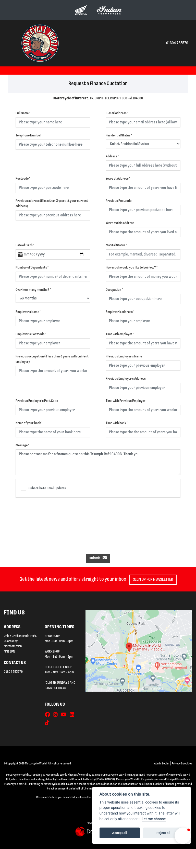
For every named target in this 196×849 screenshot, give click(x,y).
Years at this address (120, 223)
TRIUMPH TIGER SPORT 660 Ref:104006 (98, 98)
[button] (183, 836)
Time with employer (120, 334)
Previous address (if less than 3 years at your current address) (52, 203)
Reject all (163, 833)
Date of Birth (25, 245)
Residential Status (119, 135)
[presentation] (98, 523)
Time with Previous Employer (125, 401)
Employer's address (120, 312)
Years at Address (118, 179)
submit (98, 558)
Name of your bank (29, 423)
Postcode (23, 179)
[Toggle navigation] (9, 43)
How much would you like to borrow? (131, 268)
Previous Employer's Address (126, 379)
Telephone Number (28, 135)
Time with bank (117, 423)
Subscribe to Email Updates (43, 488)
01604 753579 (177, 43)
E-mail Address (117, 113)
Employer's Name (28, 312)
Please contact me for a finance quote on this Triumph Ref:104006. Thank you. (98, 462)
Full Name (23, 113)
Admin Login (161, 763)
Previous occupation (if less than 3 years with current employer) (52, 359)
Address (112, 156)
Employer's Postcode (31, 334)
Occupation (114, 290)
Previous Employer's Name (124, 356)
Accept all (119, 833)
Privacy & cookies (182, 763)
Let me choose (154, 819)
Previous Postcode (118, 201)
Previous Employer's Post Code (37, 401)
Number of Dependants (32, 268)
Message (22, 445)
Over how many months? (33, 290)
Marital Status (116, 245)
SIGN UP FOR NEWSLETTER (155, 580)
